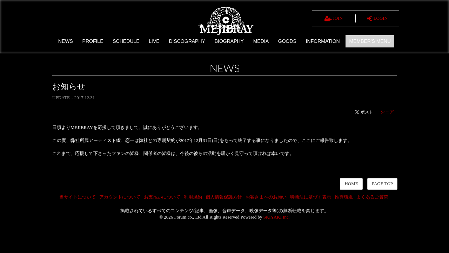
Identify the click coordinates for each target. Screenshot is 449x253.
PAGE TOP (382, 183)
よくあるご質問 (372, 197)
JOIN (333, 18)
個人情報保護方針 (224, 197)
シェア (387, 111)
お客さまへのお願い (266, 197)
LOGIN (377, 18)
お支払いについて (162, 197)
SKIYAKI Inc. (276, 217)
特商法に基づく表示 (310, 197)
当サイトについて (77, 197)
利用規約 (193, 197)
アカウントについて (119, 197)
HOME (351, 183)
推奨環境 (344, 197)
